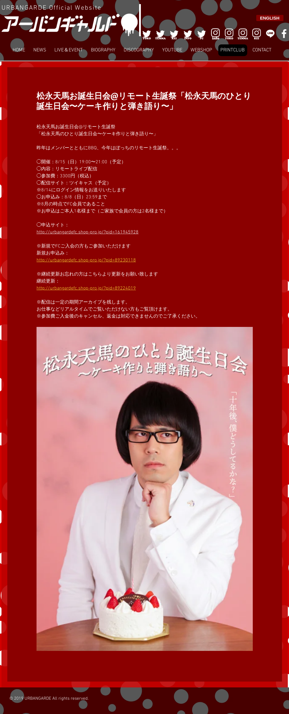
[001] (147, 33)
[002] (160, 33)
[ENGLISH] (269, 18)
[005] (201, 33)
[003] (174, 33)
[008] (256, 33)
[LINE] (270, 33)
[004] (188, 33)
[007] (243, 33)
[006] (215, 33)
